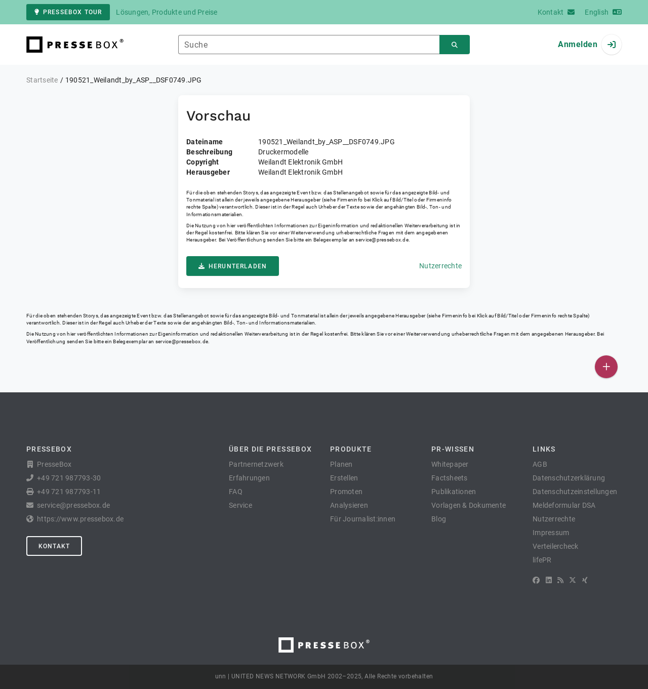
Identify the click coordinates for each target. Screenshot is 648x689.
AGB (540, 464)
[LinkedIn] (549, 580)
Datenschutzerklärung (569, 478)
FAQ (235, 492)
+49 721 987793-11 (69, 492)
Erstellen (344, 478)
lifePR (542, 560)
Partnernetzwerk (256, 464)
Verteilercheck (556, 546)
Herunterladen (232, 266)
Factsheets (449, 478)
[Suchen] (454, 45)
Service (240, 505)
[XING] (585, 580)
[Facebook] (536, 580)
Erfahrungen (249, 478)
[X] (572, 580)
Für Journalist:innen (362, 519)
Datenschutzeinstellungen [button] (575, 492)
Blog (438, 519)
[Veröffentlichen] (606, 366)
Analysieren (349, 505)
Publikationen (453, 492)
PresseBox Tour (68, 12)
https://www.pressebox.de (80, 519)
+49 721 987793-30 (69, 478)
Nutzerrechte (440, 266)
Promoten (346, 492)
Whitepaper (450, 464)
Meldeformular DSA (564, 505)
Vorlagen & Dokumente (468, 505)
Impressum (551, 533)
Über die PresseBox (270, 449)
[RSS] (560, 580)
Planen (341, 464)
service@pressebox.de (381, 239)
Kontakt (54, 546)
